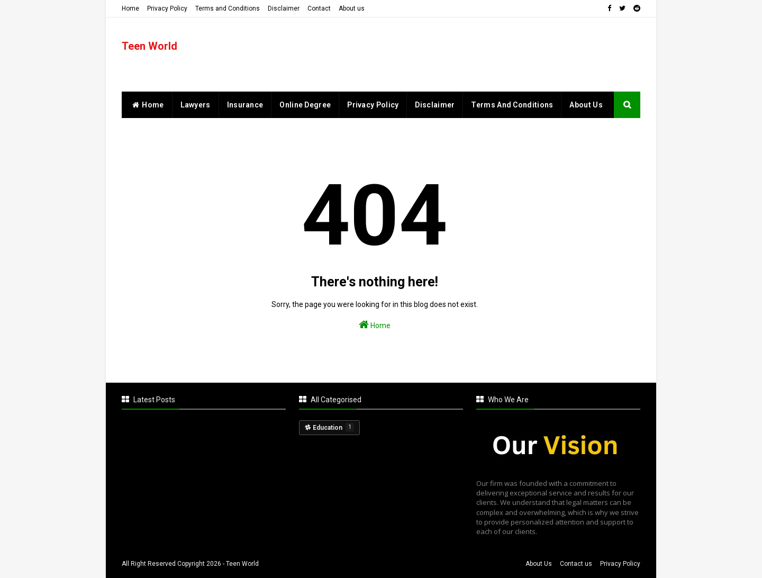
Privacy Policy (167, 8)
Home (130, 8)
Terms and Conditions (227, 8)
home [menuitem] (147, 105)
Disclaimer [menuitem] (435, 105)
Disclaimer (284, 8)
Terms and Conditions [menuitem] (512, 105)
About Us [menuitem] (585, 105)
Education (333, 427)
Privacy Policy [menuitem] (372, 105)
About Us (538, 563)
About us (352, 8)
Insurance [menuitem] (245, 105)
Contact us (576, 563)
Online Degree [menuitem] (305, 105)
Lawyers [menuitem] (195, 105)
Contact (319, 8)
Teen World (149, 46)
